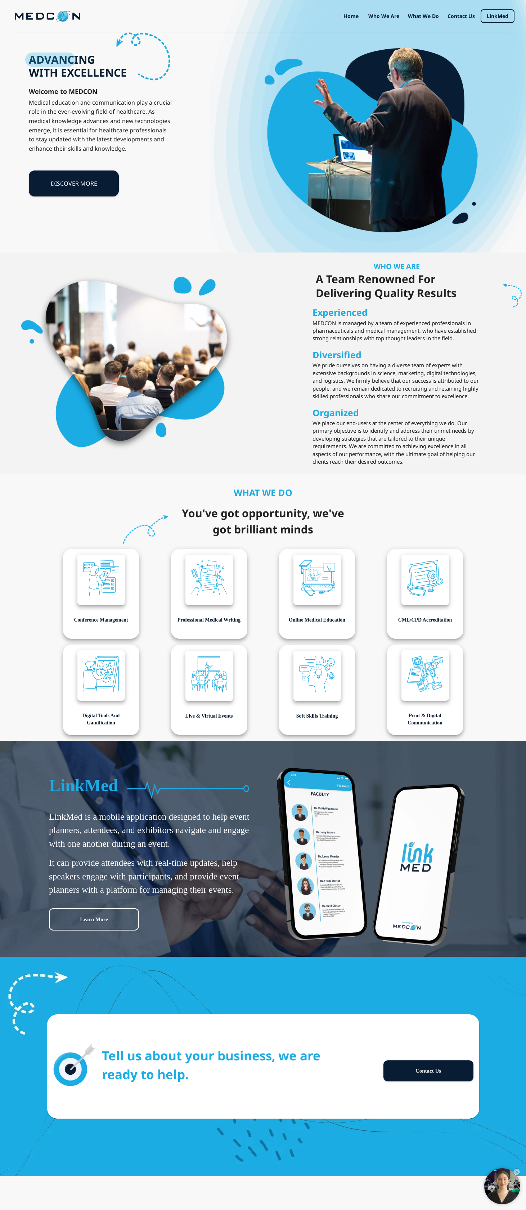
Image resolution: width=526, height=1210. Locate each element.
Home (351, 16)
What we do (423, 16)
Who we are (383, 16)
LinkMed (497, 16)
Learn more (94, 919)
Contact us (461, 16)
